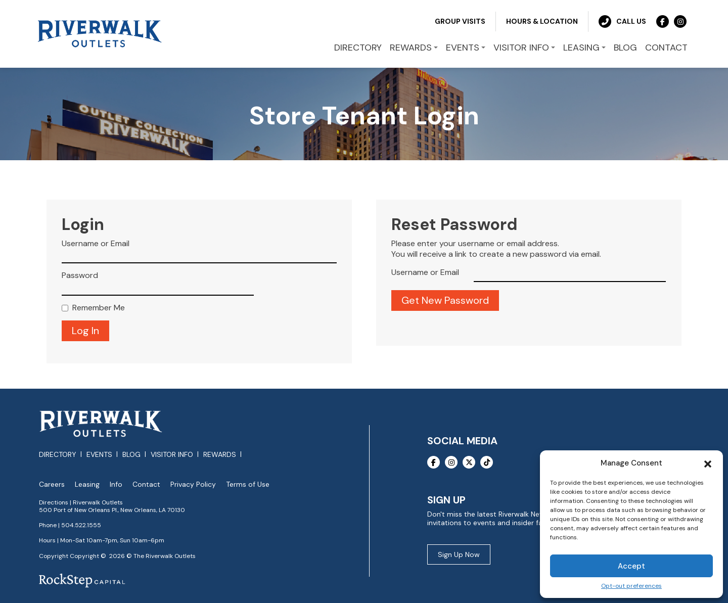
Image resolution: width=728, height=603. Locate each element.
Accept (631, 566)
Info (116, 484)
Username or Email (95, 244)
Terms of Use (247, 484)
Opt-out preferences (631, 586)
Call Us (622, 21)
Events (99, 454)
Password (80, 275)
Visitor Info (172, 454)
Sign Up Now (459, 554)
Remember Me (98, 308)
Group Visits (460, 21)
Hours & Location (542, 21)
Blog (131, 454)
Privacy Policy (193, 484)
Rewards (219, 454)
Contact (146, 484)
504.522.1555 (81, 525)
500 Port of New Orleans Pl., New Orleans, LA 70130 (112, 510)
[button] (708, 463)
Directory (57, 454)
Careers (52, 484)
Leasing (87, 484)
